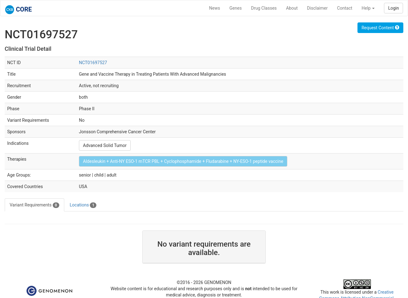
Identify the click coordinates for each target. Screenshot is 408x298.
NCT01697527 (93, 62)
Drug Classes (264, 8)
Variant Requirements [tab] (34, 205)
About (292, 8)
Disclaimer (317, 8)
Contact (344, 8)
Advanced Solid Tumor (105, 145)
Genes (236, 8)
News (214, 8)
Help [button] (368, 8)
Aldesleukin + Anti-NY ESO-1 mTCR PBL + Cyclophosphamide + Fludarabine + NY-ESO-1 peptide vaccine (183, 161)
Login (393, 8)
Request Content (380, 27)
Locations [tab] (83, 205)
